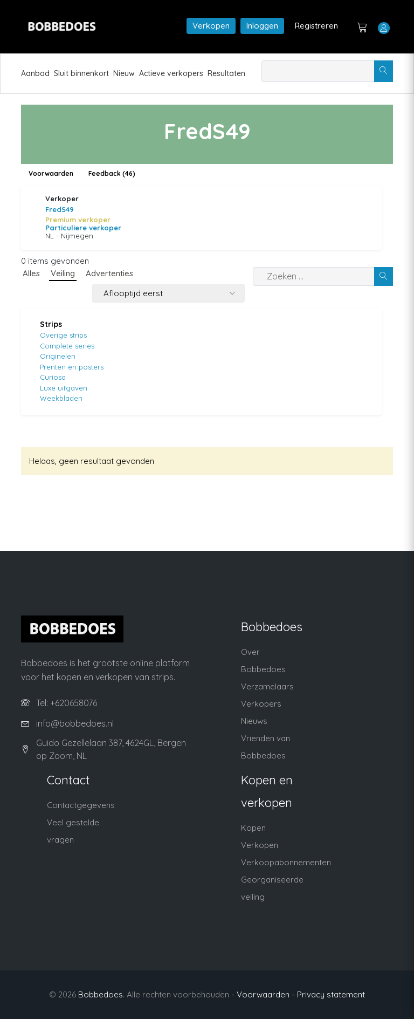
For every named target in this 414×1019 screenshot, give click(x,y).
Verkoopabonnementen (286, 862)
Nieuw (124, 73)
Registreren (316, 25)
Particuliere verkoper (83, 227)
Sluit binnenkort (81, 73)
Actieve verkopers (171, 73)
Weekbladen (61, 398)
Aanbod (35, 73)
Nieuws (254, 721)
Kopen (253, 828)
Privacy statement (331, 994)
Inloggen (262, 25)
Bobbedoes (100, 994)
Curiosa (53, 377)
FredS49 (59, 209)
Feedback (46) (111, 173)
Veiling (63, 273)
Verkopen (211, 25)
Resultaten (226, 73)
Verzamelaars (267, 686)
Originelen (57, 356)
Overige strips (63, 335)
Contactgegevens (81, 805)
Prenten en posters (72, 367)
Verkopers (261, 704)
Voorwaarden (51, 173)
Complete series (67, 345)
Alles (31, 273)
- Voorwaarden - (263, 994)
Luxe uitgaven (63, 388)
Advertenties (109, 273)
